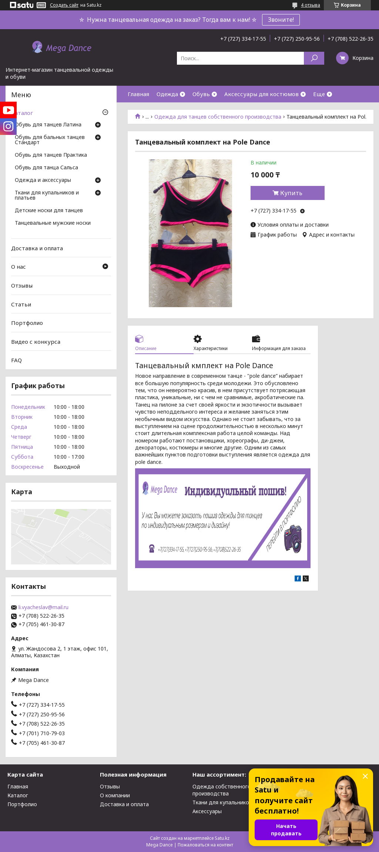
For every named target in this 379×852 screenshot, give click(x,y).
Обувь (201, 94)
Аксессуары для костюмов (261, 94)
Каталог (22, 112)
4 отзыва (310, 5)
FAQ (16, 360)
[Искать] (314, 58)
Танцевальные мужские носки (53, 223)
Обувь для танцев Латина (48, 125)
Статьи (21, 304)
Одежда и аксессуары (43, 180)
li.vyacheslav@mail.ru (43, 607)
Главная (138, 94)
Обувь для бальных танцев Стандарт (50, 140)
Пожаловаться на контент (205, 845)
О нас (18, 266)
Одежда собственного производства (221, 790)
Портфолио (27, 322)
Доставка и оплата (37, 248)
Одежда (167, 94)
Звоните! (281, 20)
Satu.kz (222, 838)
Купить (291, 193)
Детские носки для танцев (49, 211)
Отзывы (22, 285)
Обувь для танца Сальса (46, 168)
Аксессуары (207, 811)
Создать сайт (64, 5)
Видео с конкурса (35, 341)
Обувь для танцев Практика (51, 155)
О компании (115, 795)
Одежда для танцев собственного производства (217, 116)
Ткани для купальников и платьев (47, 195)
